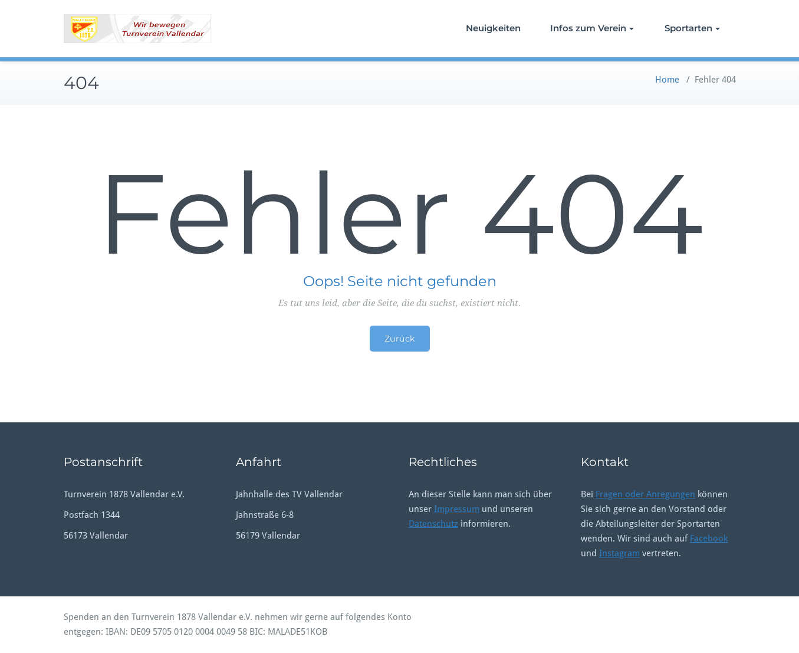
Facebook (709, 538)
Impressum (456, 509)
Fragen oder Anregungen (645, 494)
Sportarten (692, 28)
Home (667, 79)
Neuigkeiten (493, 28)
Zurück (399, 338)
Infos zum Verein (592, 28)
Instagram (619, 553)
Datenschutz (433, 524)
